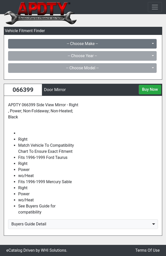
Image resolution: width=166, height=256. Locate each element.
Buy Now (150, 89)
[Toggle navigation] (155, 7)
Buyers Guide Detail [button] (28, 224)
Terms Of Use (147, 250)
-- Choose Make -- (82, 43)
